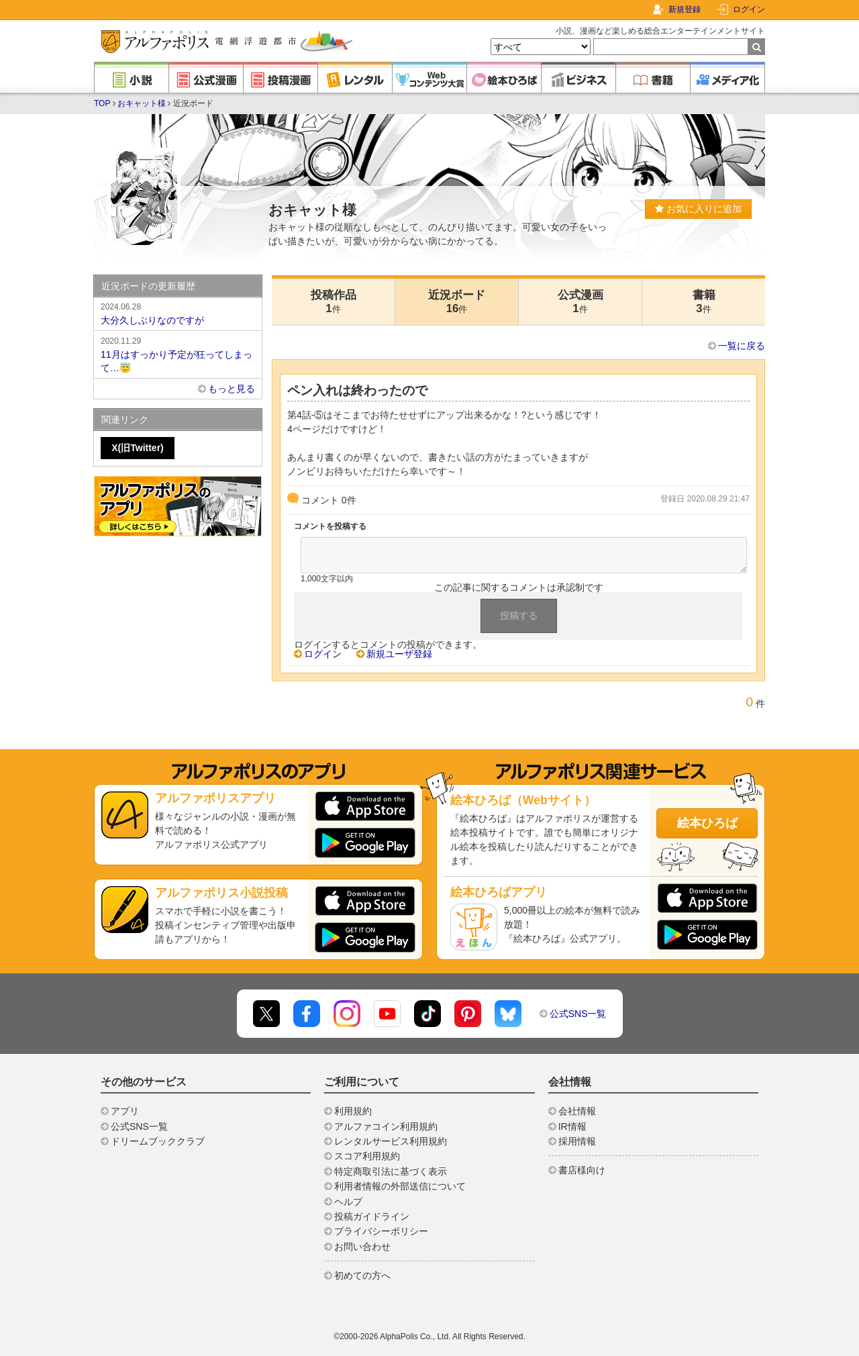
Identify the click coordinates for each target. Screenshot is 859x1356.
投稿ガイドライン (371, 1216)
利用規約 (353, 1111)
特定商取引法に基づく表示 (390, 1171)
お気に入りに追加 (698, 208)
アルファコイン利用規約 (386, 1126)
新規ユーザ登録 (399, 653)
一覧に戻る (741, 345)
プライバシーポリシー (381, 1231)
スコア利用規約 (367, 1156)
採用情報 (577, 1141)
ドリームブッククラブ (158, 1141)
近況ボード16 (456, 302)
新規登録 (684, 9)
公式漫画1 (580, 302)
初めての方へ (362, 1275)
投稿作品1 (333, 302)
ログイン (749, 9)
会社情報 (577, 1111)
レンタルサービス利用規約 (390, 1141)
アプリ (125, 1111)
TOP (102, 103)
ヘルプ (348, 1201)
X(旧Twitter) (137, 447)
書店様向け (581, 1170)
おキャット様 (141, 103)
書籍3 (704, 302)
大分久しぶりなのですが (178, 313)
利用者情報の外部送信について (400, 1186)
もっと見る (231, 388)
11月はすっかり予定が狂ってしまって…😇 (178, 353)
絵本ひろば (707, 823)
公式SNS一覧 (578, 1013)
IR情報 (572, 1126)
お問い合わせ (362, 1246)
